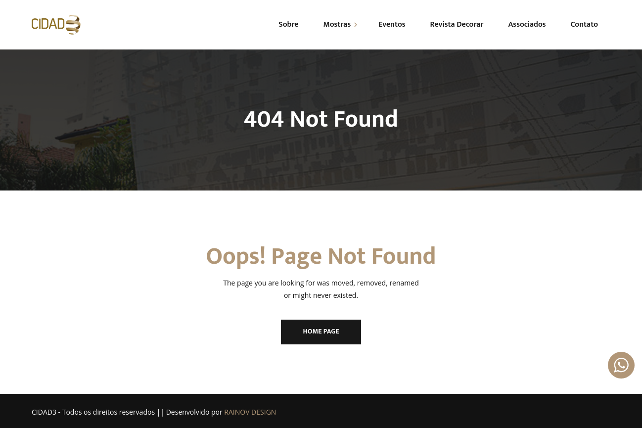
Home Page (321, 331)
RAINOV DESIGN (250, 412)
